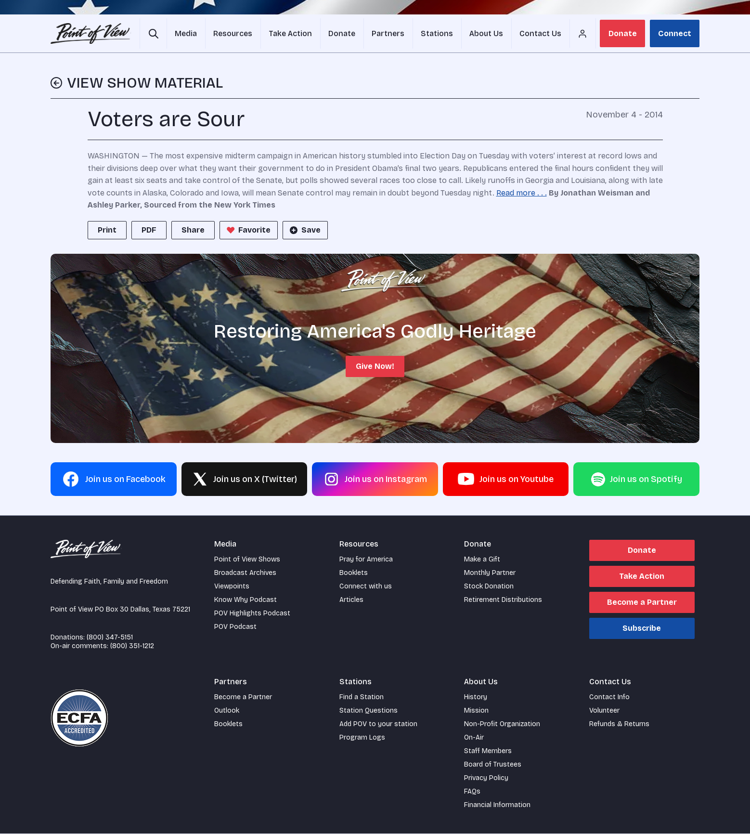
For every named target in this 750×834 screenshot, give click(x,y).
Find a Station (361, 697)
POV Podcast (235, 627)
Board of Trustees (492, 765)
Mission (476, 711)
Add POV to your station (378, 724)
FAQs (472, 792)
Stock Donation (489, 587)
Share (193, 230)
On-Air (474, 738)
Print (107, 230)
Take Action (641, 576)
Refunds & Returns (619, 724)
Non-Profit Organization (502, 724)
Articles (351, 600)
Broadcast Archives (245, 573)
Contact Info (609, 697)
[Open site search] (153, 33)
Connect (674, 33)
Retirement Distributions (503, 600)
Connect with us (365, 587)
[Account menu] (578, 33)
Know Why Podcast (245, 600)
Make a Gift (482, 560)
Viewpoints (231, 587)
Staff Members (488, 751)
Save (304, 230)
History (475, 697)
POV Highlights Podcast (252, 614)
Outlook (226, 711)
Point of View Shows (247, 560)
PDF (149, 230)
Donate (622, 33)
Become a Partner (642, 602)
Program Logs (362, 738)
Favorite (248, 230)
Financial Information (497, 805)
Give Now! (375, 366)
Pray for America (366, 560)
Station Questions (368, 711)
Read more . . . (521, 193)
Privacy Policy (486, 778)
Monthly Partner (490, 573)
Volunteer (604, 711)
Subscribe (641, 628)
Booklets (353, 573)
